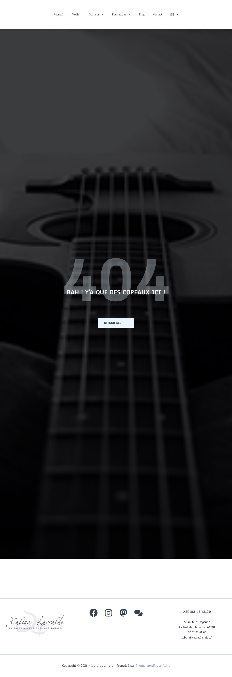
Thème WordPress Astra (153, 665)
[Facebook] (93, 613)
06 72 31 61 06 (197, 632)
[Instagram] (108, 613)
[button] (104, 14)
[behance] (138, 613)
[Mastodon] (123, 613)
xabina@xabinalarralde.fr (197, 638)
